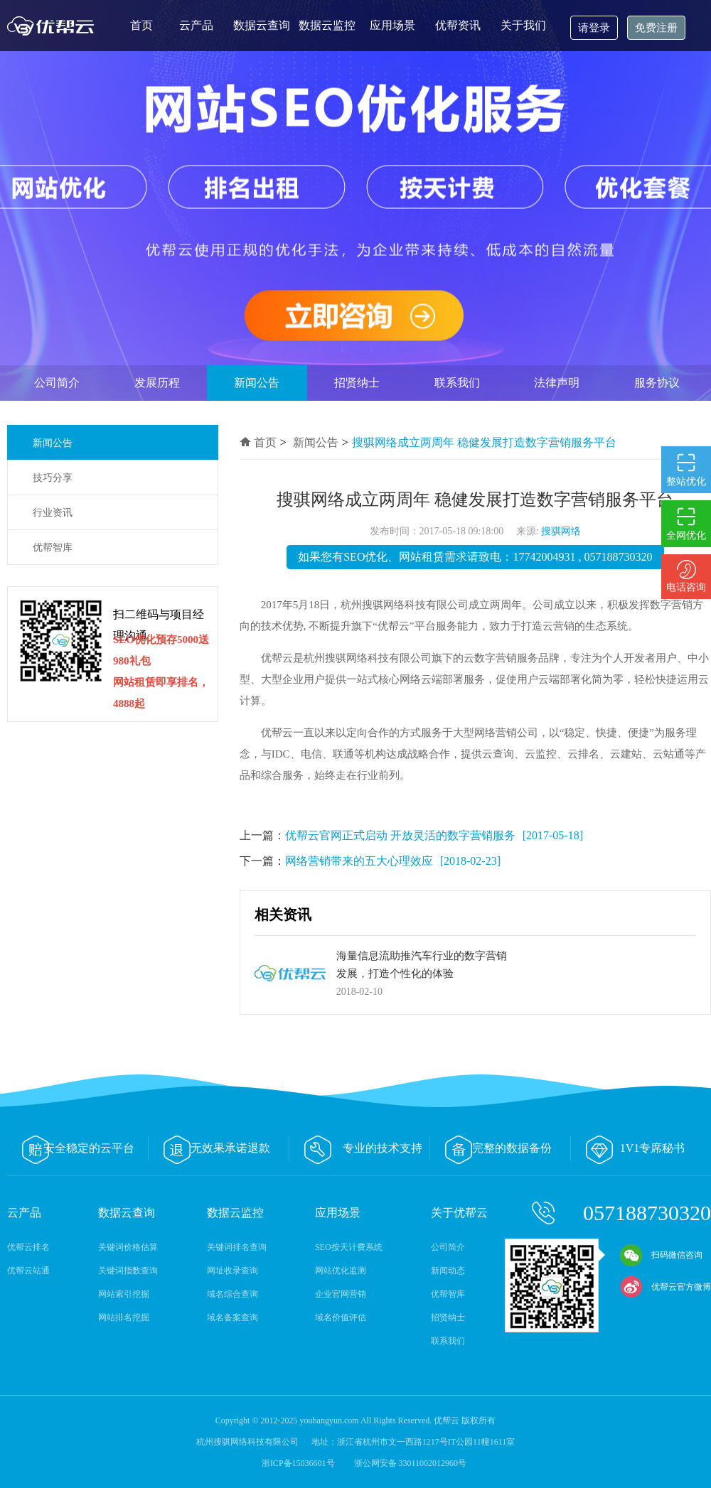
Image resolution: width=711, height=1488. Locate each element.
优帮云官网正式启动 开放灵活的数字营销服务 (400, 835)
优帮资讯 (458, 25)
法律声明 (556, 383)
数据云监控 (327, 25)
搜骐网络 (561, 531)
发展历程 (157, 383)
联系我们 (457, 383)
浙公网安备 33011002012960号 (410, 1463)
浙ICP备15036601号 (299, 1463)
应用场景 (392, 25)
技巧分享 (53, 478)
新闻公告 (256, 383)
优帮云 (53, 25)
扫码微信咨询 (661, 1255)
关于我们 (523, 25)
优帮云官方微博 (665, 1287)
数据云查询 (261, 25)
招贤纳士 (357, 383)
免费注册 (656, 27)
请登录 (594, 27)
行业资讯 (53, 512)
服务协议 (657, 383)
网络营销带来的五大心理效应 (359, 861)
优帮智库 (53, 547)
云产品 (196, 25)
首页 (141, 25)
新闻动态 (448, 1271)
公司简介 (57, 383)
